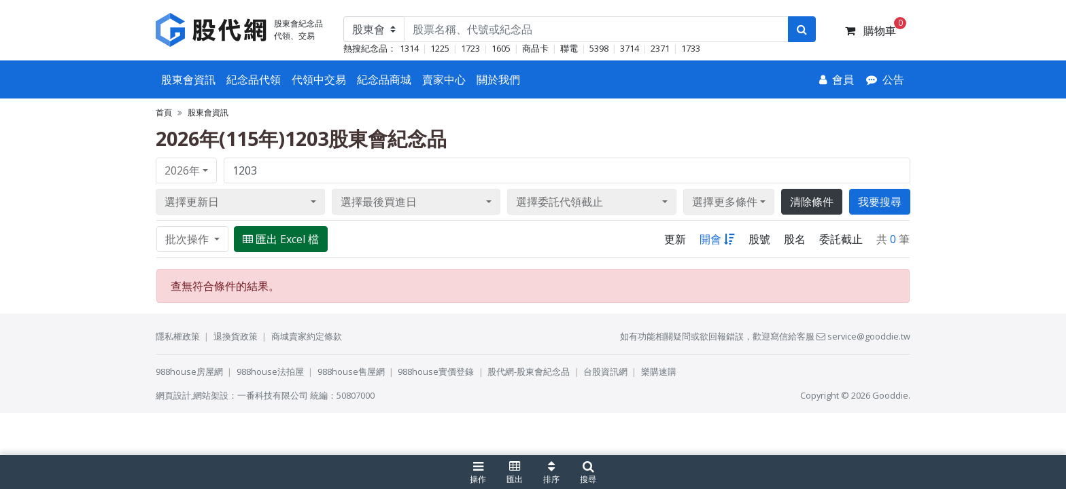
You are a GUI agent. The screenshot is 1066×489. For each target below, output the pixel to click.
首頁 (164, 112)
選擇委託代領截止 (559, 201)
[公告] (885, 79)
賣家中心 (444, 79)
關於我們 (498, 79)
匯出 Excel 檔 (281, 239)
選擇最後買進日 (379, 201)
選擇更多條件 (724, 201)
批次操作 (188, 239)
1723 (470, 48)
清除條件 (811, 201)
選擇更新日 (192, 201)
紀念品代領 (253, 79)
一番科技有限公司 (272, 395)
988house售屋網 (351, 371)
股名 (795, 239)
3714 (629, 48)
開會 (717, 239)
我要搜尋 (879, 201)
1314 (409, 48)
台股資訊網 (605, 371)
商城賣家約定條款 (306, 336)
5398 (598, 48)
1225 (439, 48)
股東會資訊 (188, 79)
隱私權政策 (178, 336)
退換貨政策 (235, 336)
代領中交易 (319, 79)
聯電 (569, 48)
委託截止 (841, 239)
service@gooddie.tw (863, 336)
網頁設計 (173, 395)
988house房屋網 (189, 371)
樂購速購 (658, 371)
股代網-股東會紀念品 (528, 371)
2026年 (182, 170)
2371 (660, 48)
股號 (759, 239)
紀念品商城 (384, 79)
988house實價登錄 (436, 371)
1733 (690, 48)
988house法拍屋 (270, 371)
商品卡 (535, 48)
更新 (675, 239)
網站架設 (210, 395)
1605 (501, 48)
